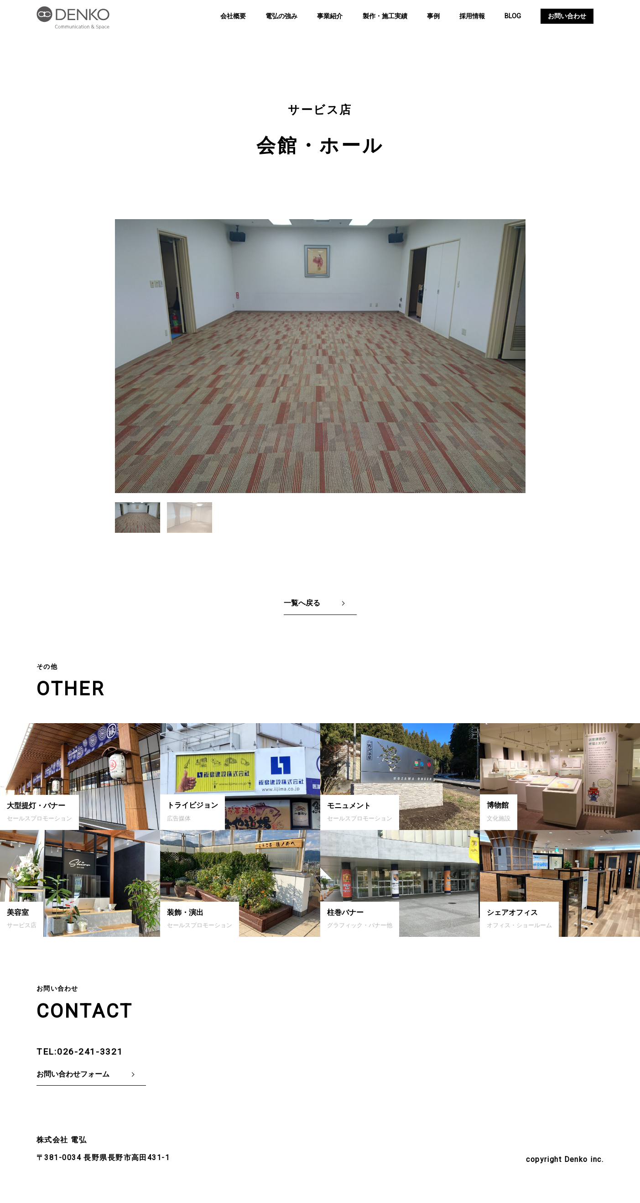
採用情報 (472, 16)
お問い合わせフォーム (72, 1074)
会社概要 (233, 16)
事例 (433, 16)
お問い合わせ (567, 16)
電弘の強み (281, 16)
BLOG (513, 16)
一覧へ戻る (302, 603)
